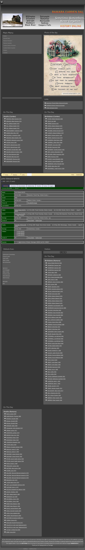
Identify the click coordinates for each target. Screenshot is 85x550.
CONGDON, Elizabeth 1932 (13, 442)
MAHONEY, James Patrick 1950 (14, 454)
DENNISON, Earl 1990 (11, 496)
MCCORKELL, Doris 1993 (12, 499)
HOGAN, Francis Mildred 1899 (55, 357)
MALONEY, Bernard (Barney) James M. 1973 (17, 473)
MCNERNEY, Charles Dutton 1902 (55, 149)
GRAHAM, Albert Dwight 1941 (13, 138)
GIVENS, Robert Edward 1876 (54, 126)
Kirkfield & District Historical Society (55, 105)
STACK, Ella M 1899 (52, 360)
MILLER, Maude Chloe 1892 (54, 334)
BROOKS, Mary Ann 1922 (12, 435)
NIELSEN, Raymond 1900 (53, 147)
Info (23, 175)
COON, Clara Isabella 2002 (13, 513)
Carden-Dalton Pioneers (9, 45)
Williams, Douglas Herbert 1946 (14, 447)
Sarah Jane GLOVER (20, 214)
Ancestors (13, 186)
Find (6, 175)
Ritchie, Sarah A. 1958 (11, 463)
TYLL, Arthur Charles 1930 (54, 395)
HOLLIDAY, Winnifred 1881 (54, 310)
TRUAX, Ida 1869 (51, 121)
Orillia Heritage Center (52, 108)
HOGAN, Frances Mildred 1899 (55, 355)
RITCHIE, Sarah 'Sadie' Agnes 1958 (15, 459)
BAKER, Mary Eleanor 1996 (13, 504)
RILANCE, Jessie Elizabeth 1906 (55, 159)
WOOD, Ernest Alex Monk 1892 (55, 343)
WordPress (25, 548)
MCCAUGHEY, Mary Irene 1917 (55, 390)
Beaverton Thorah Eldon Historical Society (57, 103)
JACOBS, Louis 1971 (11, 470)
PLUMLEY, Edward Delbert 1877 (55, 133)
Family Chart (39, 220)
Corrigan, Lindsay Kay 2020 (13, 529)
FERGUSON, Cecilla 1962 (12, 466)
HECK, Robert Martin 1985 (13, 494)
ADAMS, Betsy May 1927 (12, 133)
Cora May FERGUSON (20, 225)
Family (45, 186)
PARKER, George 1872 (53, 123)
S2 (19, 242)
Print (72, 174)
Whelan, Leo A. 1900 (53, 369)
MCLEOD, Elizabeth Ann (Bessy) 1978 (15, 489)
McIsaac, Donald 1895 (12, 421)
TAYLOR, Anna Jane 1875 (54, 294)
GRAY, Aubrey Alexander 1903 (55, 152)
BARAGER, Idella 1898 (11, 425)
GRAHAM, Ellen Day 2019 (12, 156)
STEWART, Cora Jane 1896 (54, 145)
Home (5, 36)
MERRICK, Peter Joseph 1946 (55, 398)
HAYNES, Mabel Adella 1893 (55, 345)
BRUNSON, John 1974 (11, 480)
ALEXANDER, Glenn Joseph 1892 (56, 331)
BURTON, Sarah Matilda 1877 (54, 128)
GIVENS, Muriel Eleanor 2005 (13, 515)
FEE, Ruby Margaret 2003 (12, 154)
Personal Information (7, 188)
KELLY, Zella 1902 (52, 372)
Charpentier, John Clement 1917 (14, 428)
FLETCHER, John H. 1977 (12, 487)
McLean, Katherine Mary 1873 (55, 291)
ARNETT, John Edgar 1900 (54, 362)
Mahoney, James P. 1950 (12, 449)
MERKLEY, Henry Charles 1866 (55, 282)
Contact (5, 52)
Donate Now (6, 38)
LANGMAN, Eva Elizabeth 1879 (55, 305)
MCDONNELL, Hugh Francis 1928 (55, 168)
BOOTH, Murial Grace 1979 (13, 145)
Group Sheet (31, 220)
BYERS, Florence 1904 (52, 156)
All (21, 188)
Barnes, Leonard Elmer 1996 (13, 508)
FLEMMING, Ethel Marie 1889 (54, 140)
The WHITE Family (32, 203)
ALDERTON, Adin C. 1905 (54, 381)
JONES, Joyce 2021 (11, 532)
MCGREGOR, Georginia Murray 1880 (57, 308)
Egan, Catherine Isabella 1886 (55, 319)
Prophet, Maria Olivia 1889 (54, 322)
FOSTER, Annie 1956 (11, 142)
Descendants (21, 186)
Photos (5, 50)
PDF (26, 188)
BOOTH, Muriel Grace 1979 (13, 147)
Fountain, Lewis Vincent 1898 (55, 353)
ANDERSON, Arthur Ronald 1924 (55, 164)
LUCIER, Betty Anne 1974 (12, 482)
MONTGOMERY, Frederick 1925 (14, 130)
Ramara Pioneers (7, 40)
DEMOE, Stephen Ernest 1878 (55, 138)
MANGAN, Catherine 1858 (54, 275)
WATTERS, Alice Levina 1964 (13, 468)
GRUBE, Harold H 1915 (53, 386)
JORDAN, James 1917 (11, 430)
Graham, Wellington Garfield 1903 (56, 376)
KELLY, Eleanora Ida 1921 (54, 393)
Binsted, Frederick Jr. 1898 (54, 350)
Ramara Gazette (7, 43)
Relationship (31, 186)
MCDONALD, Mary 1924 (12, 437)
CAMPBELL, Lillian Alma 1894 (54, 142)
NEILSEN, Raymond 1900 (54, 367)
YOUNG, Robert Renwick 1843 (55, 119)
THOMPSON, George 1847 (54, 265)
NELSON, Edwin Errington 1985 (14, 152)
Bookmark (79, 174)
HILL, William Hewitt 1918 (12, 123)
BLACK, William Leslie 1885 (54, 317)
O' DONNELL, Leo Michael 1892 (55, 336)
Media (15, 175)
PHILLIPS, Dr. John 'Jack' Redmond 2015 (16, 525)
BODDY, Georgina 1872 (53, 286)
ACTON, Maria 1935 (11, 444)
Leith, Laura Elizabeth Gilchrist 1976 (15, 485)
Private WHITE (20, 231)
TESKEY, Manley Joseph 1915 (55, 388)
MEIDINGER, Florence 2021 (13, 159)
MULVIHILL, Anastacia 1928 (13, 135)
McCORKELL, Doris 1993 (12, 501)
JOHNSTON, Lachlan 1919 (12, 433)
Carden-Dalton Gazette (9, 48)
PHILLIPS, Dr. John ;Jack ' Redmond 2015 (16, 527)
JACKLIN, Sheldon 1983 (12, 492)
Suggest (51, 186)
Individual (5, 186)
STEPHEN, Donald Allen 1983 (13, 149)
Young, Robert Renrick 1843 (55, 263)
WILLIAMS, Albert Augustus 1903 (55, 154)
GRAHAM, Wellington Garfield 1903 (56, 379)
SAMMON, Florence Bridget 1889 (56, 324)
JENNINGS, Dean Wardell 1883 (55, 312)
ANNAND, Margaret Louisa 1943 (14, 140)
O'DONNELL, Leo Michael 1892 (55, 338)
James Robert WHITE (20, 210)
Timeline (39, 186)
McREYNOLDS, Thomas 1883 (13, 416)
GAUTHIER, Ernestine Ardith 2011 (14, 518)
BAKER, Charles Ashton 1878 (54, 135)
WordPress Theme (33, 548)
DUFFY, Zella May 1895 (53, 348)
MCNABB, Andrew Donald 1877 (55, 130)
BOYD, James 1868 (52, 284)
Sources (17, 188)
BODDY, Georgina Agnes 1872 (55, 289)
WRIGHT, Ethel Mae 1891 (54, 327)
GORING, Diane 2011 (11, 520)
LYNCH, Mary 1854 (52, 272)
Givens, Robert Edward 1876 (55, 298)
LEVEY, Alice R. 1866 (53, 279)
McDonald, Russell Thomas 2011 (14, 522)
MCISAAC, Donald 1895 (12, 418)
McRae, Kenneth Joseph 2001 (13, 511)
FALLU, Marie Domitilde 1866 (55, 277)
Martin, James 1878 (11, 414)
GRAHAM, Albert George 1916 (13, 119)
